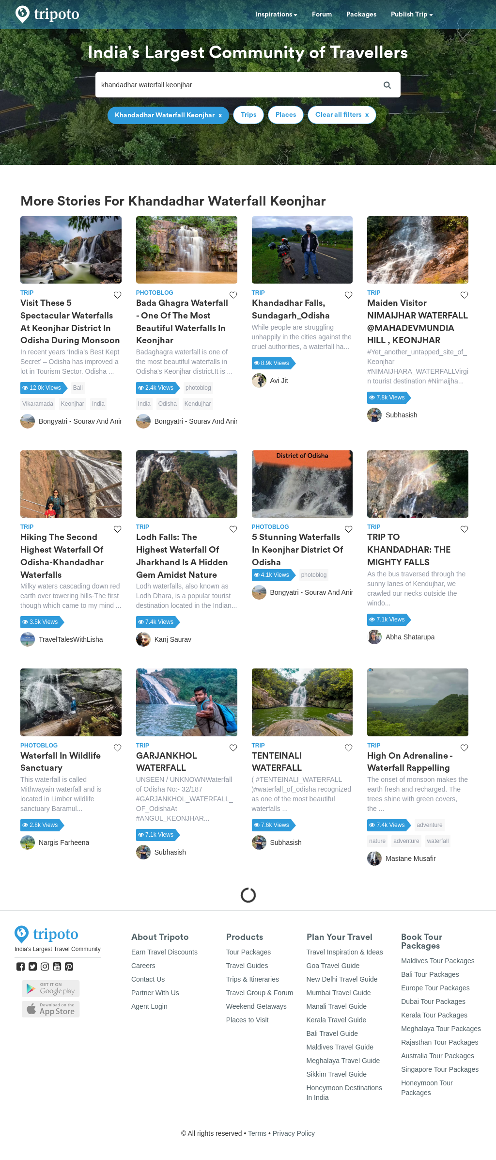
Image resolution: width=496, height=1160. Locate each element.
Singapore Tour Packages (440, 1069)
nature (377, 841)
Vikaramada (37, 403)
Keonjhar (72, 403)
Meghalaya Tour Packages (441, 1029)
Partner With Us (155, 993)
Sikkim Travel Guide (337, 1074)
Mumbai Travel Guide (339, 993)
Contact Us (148, 979)
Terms (257, 1133)
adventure (429, 825)
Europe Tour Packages (435, 988)
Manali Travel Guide (337, 1006)
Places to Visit (247, 1020)
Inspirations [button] (276, 14)
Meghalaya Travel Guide (343, 1061)
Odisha (167, 403)
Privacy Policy (294, 1133)
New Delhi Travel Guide (342, 979)
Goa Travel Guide (333, 965)
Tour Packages (248, 952)
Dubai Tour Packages (433, 1001)
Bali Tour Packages (430, 974)
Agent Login (149, 1006)
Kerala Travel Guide (337, 1020)
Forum (322, 14)
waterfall (438, 841)
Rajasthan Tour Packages (439, 1042)
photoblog (198, 387)
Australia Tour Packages (437, 1056)
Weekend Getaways (256, 1006)
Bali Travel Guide (332, 1033)
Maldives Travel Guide (340, 1047)
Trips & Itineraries (252, 979)
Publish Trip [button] (412, 14)
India (98, 403)
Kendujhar (198, 403)
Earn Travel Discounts (164, 952)
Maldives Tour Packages (437, 961)
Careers (143, 965)
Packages (361, 14)
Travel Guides (247, 965)
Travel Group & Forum (260, 993)
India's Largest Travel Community (58, 949)
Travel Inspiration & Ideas (345, 952)
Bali (78, 387)
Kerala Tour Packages (434, 1015)
